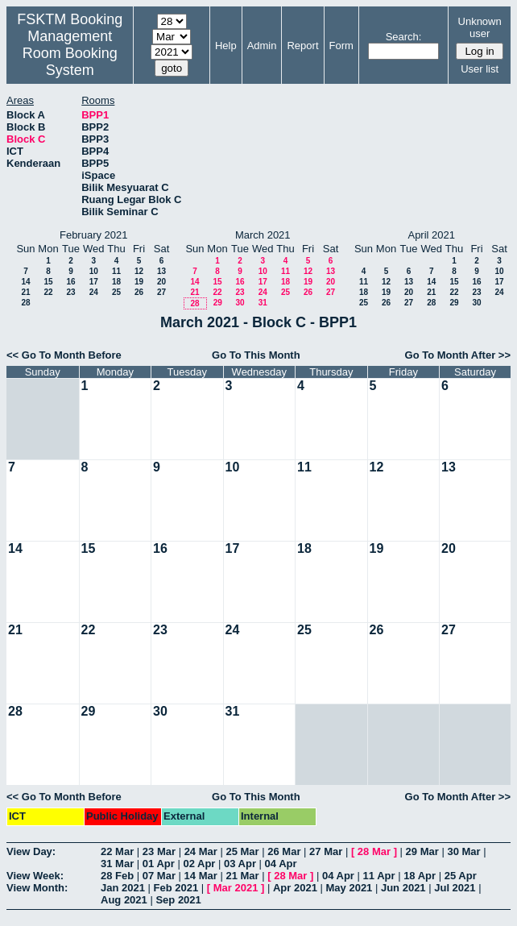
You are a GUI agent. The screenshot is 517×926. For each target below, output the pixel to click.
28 (25, 302)
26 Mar (283, 851)
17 (93, 281)
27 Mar (325, 851)
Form (341, 45)
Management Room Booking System (70, 53)
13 (161, 271)
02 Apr (199, 863)
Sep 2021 (178, 900)
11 (116, 271)
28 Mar (374, 851)
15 (47, 281)
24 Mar (200, 851)
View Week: (35, 876)
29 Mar (422, 851)
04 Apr (281, 863)
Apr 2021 (295, 888)
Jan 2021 (123, 888)
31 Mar (117, 863)
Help (226, 45)
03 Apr (240, 863)
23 (70, 292)
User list (479, 69)
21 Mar (241, 876)
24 (93, 292)
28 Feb (117, 876)
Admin (262, 45)
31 (262, 302)
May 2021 (349, 888)
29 (217, 302)
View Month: (37, 888)
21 (25, 292)
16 (70, 281)
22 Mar (117, 851)
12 (138, 271)
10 (93, 271)
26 (138, 292)
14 (25, 281)
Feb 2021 (176, 888)
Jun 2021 (403, 888)
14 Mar (200, 876)
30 (239, 302)
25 (116, 292)
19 (138, 281)
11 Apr (379, 876)
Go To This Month (256, 355)
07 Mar (159, 876)
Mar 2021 (235, 888)
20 (161, 281)
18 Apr (419, 876)
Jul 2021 (454, 888)
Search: (404, 37)
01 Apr (159, 863)
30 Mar (463, 851)
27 (161, 292)
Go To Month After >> (458, 355)
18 (116, 281)
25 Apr (461, 876)
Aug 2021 (124, 900)
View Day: (31, 851)
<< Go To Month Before (64, 355)
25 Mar (241, 851)
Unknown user (480, 27)
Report (302, 45)
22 (47, 292)
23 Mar (159, 851)
